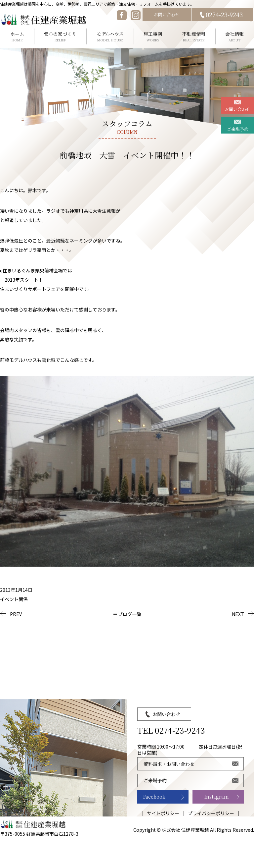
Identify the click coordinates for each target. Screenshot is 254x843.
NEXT (238, 614)
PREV (16, 614)
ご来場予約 (237, 129)
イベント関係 (14, 599)
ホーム (17, 36)
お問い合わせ (167, 14)
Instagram (216, 796)
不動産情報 (193, 36)
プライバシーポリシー (211, 813)
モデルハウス (110, 36)
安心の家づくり (60, 36)
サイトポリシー (163, 813)
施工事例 (153, 36)
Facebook (154, 796)
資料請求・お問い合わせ (169, 763)
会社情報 (235, 36)
